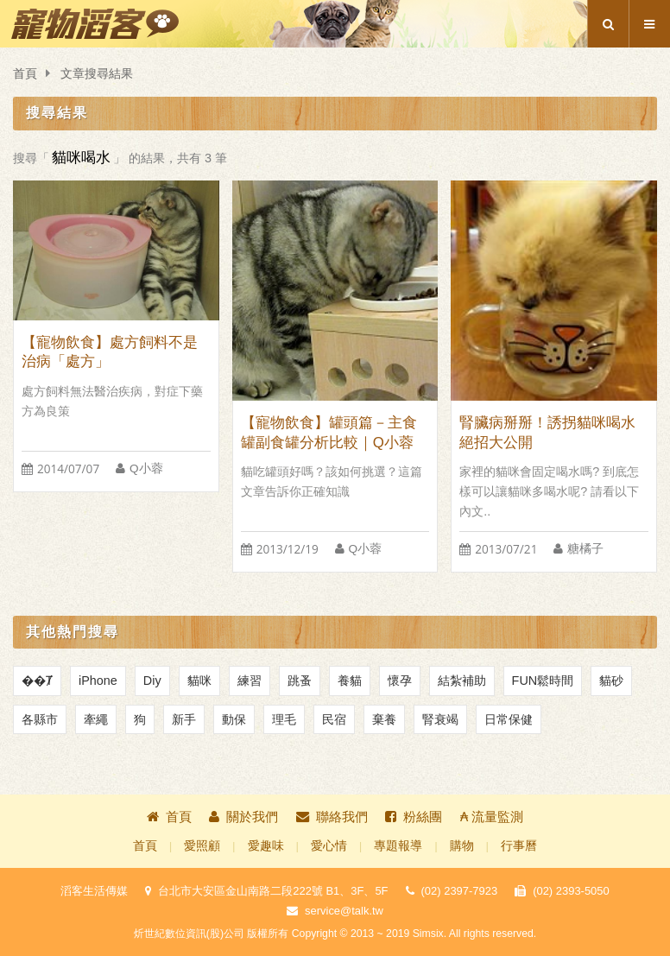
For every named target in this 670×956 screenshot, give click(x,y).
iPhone (98, 680)
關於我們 (243, 816)
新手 (184, 719)
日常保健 (508, 719)
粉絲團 (413, 816)
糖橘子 (585, 548)
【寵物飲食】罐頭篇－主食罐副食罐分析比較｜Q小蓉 (329, 433)
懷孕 (400, 680)
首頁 (25, 73)
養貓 (350, 680)
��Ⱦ (37, 680)
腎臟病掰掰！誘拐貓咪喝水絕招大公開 (547, 433)
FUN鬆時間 (543, 680)
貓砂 (611, 680)
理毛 (284, 719)
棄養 (384, 719)
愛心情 (329, 845)
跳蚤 (300, 680)
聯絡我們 (332, 816)
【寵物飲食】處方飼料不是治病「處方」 (110, 352)
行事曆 (519, 845)
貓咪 (199, 680)
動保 (234, 719)
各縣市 (40, 719)
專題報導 (398, 845)
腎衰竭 (440, 719)
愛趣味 (266, 845)
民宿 (334, 719)
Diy (152, 680)
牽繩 (96, 719)
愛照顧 (202, 845)
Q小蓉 (146, 468)
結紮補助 (462, 680)
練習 (249, 680)
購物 (462, 845)
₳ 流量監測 (491, 816)
